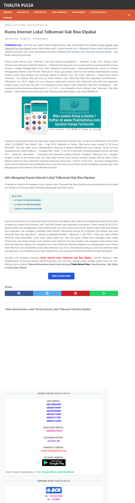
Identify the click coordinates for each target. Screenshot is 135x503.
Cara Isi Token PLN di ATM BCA (115, 470)
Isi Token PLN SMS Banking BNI (27, 240)
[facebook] (15, 349)
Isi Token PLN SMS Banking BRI (27, 244)
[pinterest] (57, 349)
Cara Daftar (24, 9)
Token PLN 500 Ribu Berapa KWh (28, 248)
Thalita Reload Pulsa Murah (58, 499)
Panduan (30, 15)
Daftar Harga (80, 9)
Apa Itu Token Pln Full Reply (113, 308)
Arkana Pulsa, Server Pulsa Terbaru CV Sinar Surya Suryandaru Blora (113, 384)
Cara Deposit (41, 9)
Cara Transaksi (60, 9)
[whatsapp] (78, 349)
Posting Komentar (40, 44)
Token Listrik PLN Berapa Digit (115, 474)
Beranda (9, 9)
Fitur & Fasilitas (13, 15)
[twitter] (36, 349)
